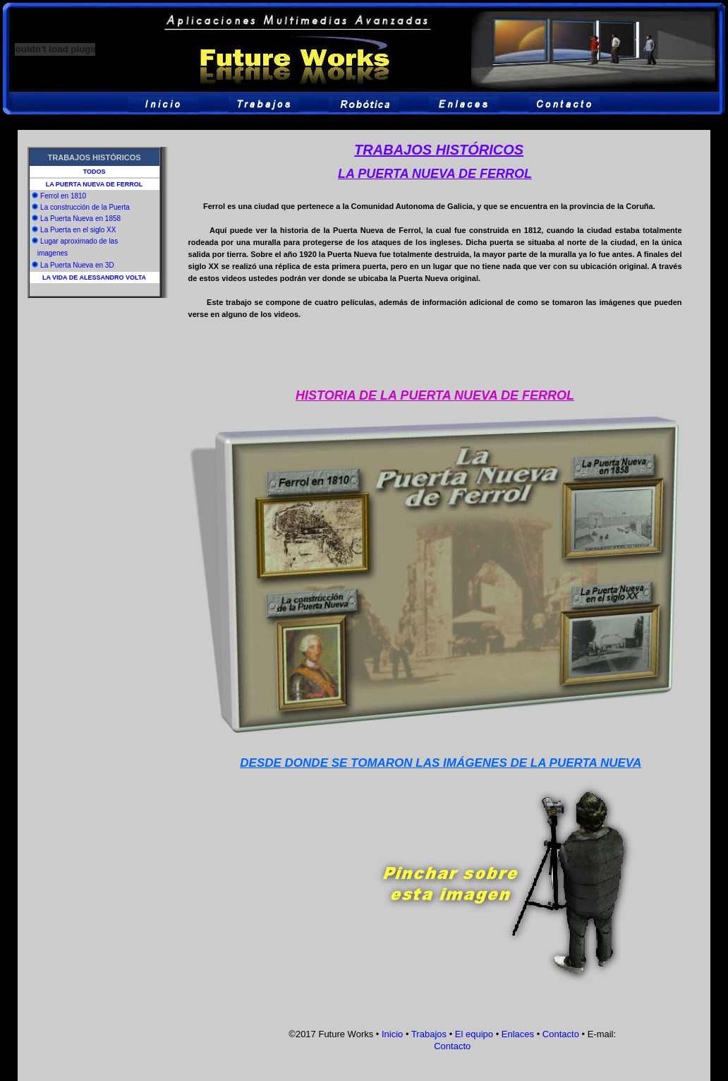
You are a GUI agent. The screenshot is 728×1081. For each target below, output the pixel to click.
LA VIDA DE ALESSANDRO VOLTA (94, 277)
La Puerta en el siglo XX (78, 230)
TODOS (94, 171)
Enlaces (518, 1034)
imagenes (52, 253)
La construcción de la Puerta (85, 207)
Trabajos (429, 1034)
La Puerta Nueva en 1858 (80, 218)
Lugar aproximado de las (79, 241)
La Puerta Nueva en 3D (77, 265)
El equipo (474, 1034)
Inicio (392, 1034)
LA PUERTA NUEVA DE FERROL (94, 184)
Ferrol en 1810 (63, 196)
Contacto (560, 1034)
